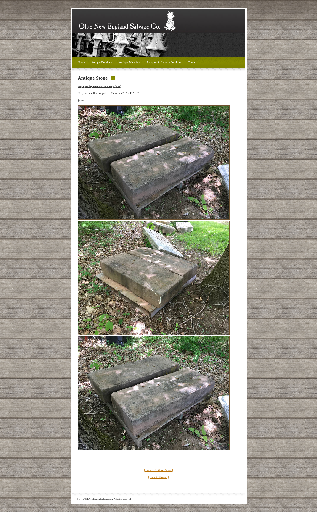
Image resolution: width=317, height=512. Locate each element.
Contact (192, 62)
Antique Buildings (102, 62)
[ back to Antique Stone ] (158, 470)
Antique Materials (129, 62)
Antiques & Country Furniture (163, 62)
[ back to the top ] (158, 477)
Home (81, 62)
